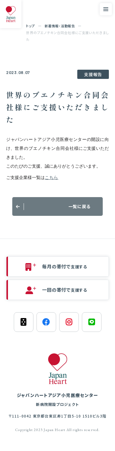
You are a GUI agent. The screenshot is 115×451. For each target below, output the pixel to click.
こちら (51, 177)
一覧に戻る (79, 206)
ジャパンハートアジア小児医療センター (57, 400)
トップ (30, 25)
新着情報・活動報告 (59, 25)
